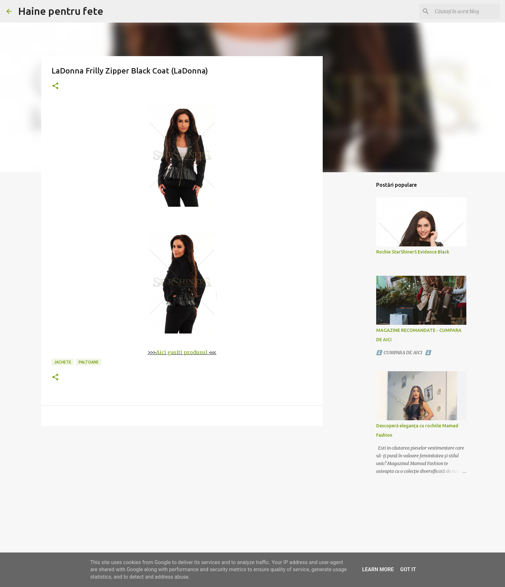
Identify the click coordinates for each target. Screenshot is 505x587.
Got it (408, 569)
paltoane (89, 362)
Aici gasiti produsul (181, 352)
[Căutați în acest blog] (466, 11)
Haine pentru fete (60, 11)
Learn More (378, 569)
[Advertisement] (182, 481)
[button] (55, 86)
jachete (62, 362)
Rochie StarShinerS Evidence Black (412, 251)
